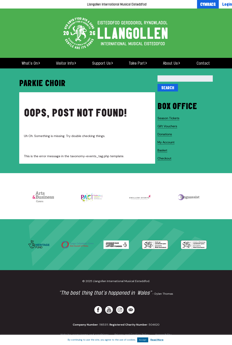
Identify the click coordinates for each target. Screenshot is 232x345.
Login (227, 4)
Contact (203, 63)
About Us (170, 63)
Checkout (164, 158)
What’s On (30, 63)
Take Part (137, 63)
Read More (156, 339)
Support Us (101, 63)
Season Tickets (168, 118)
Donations (165, 134)
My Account (166, 142)
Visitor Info (65, 63)
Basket (162, 150)
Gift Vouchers (167, 126)
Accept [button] (142, 340)
